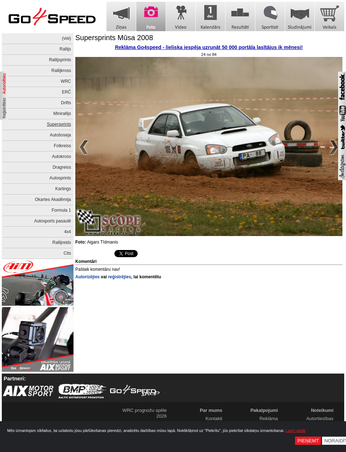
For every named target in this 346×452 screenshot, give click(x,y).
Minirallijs (62, 113)
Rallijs (65, 49)
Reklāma (269, 418)
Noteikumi (322, 410)
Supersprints (59, 124)
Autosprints (60, 178)
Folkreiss (62, 145)
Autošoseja (60, 135)
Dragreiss (62, 167)
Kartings (63, 188)
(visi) (66, 38)
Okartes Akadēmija (53, 199)
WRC (66, 81)
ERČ (66, 92)
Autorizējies (87, 276)
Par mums (211, 410)
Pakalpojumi (264, 410)
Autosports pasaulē (52, 220)
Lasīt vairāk (295, 430)
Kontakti (213, 418)
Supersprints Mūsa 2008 (114, 38)
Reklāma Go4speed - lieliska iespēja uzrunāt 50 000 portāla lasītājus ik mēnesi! (209, 47)
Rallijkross (61, 70)
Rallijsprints (60, 59)
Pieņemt (308, 440)
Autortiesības (319, 418)
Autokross (61, 156)
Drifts (66, 102)
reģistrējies (119, 276)
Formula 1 (61, 210)
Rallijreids (61, 242)
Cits (67, 253)
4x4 (67, 231)
